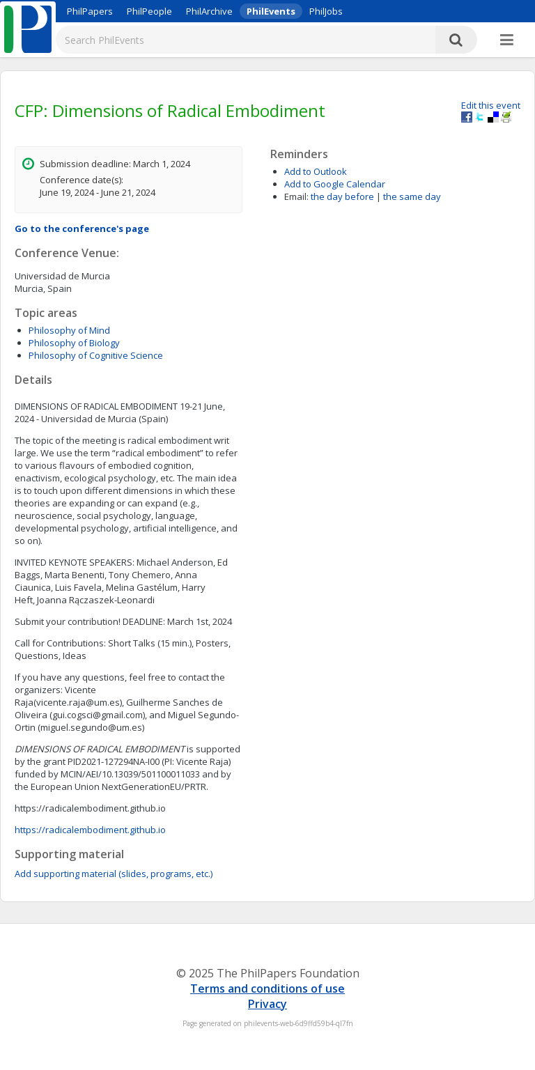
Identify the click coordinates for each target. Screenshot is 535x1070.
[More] (507, 40)
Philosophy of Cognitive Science (96, 355)
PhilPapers (90, 11)
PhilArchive (209, 11)
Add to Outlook (315, 171)
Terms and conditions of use (267, 988)
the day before (342, 196)
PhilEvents (271, 11)
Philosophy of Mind (69, 330)
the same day (412, 196)
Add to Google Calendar (334, 184)
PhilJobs (326, 11)
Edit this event (490, 105)
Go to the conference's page (82, 228)
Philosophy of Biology (74, 342)
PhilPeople (149, 11)
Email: (296, 196)
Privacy (267, 1003)
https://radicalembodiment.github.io (90, 829)
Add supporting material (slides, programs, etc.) (113, 873)
